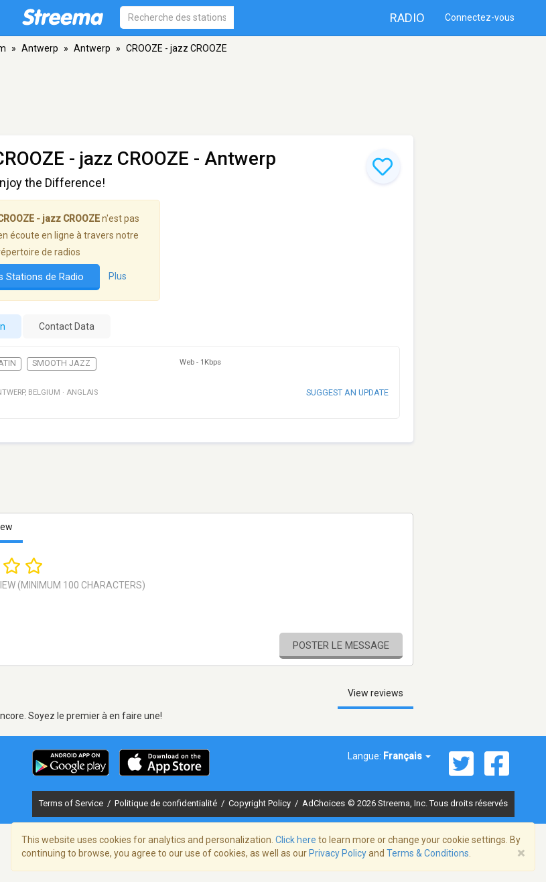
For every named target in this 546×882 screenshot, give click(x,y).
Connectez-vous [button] (480, 17)
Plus (118, 276)
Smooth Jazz (61, 363)
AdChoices (323, 803)
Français (407, 756)
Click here (295, 839)
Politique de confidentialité (167, 803)
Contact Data (66, 326)
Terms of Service (72, 803)
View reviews (375, 693)
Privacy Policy (337, 853)
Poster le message (341, 645)
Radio (407, 18)
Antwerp (39, 48)
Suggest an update (347, 392)
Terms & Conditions (428, 853)
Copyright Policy (260, 803)
